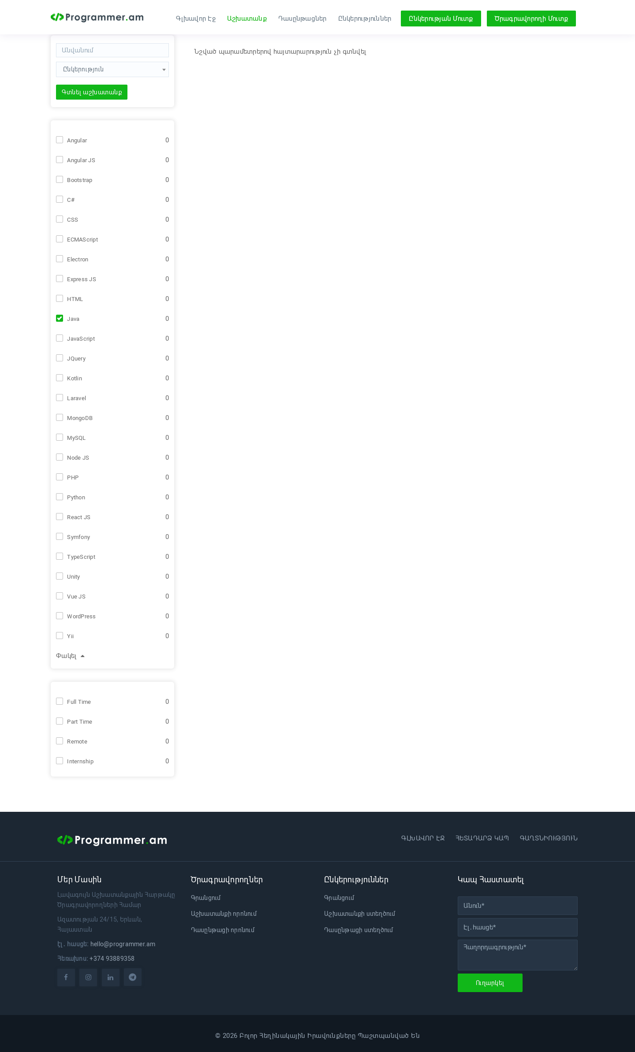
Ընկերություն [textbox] (83, 69)
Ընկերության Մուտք (441, 18)
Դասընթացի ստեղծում (358, 929)
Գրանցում (206, 897)
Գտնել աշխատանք (92, 92)
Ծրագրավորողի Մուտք (531, 18)
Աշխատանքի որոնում (224, 913)
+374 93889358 (112, 958)
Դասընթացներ (302, 18)
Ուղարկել (490, 982)
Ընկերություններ (365, 18)
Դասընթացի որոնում (222, 929)
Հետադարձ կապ (482, 838)
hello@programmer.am (123, 944)
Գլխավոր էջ (423, 838)
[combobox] (112, 73)
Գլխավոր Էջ (196, 18)
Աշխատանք (247, 18)
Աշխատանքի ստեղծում (360, 913)
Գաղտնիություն (549, 838)
